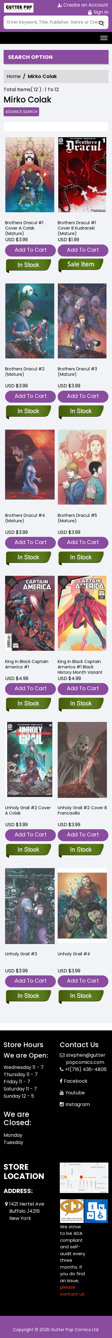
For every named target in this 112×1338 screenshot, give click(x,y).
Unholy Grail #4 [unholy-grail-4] (74, 954)
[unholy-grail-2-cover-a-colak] (28, 850)
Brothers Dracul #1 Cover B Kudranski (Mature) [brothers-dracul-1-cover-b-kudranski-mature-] (77, 228)
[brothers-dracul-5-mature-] (81, 558)
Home (14, 76)
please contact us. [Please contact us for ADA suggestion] (72, 1290)
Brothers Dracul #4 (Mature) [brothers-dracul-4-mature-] (25, 518)
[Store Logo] (18, 8)
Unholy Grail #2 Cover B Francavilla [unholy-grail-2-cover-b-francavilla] (82, 810)
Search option (30, 57)
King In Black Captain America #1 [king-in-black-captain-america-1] (26, 664)
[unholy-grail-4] (81, 996)
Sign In (98, 12)
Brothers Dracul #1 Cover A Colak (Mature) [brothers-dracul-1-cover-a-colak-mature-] (24, 228)
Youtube (75, 1092)
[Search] (56, 22)
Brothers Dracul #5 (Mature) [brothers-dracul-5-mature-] (77, 518)
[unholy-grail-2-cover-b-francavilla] (81, 850)
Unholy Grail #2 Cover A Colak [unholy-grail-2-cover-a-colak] (28, 810)
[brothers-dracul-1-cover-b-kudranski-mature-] (82, 176)
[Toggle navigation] (104, 38)
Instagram (77, 1104)
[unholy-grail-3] (28, 996)
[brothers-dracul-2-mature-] (28, 412)
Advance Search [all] (21, 111)
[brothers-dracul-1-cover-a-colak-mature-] (30, 176)
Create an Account (82, 4)
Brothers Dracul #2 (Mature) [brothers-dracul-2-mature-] (25, 371)
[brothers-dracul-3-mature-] (81, 412)
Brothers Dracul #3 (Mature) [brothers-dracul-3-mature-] (77, 371)
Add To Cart (31, 249)
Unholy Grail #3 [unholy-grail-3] (21, 954)
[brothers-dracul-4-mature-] (28, 558)
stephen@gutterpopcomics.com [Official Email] (85, 1059)
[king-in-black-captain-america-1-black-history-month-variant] (81, 704)
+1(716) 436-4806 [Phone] (86, 1069)
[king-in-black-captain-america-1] (28, 704)
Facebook (76, 1081)
